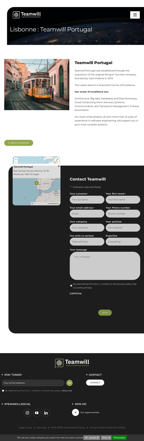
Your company (80, 221)
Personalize (119, 437)
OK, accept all (92, 437)
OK (69, 383)
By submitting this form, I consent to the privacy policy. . (106, 286)
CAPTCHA (77, 293)
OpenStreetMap (40, 205)
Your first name (117, 193)
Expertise (113, 235)
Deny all (106, 437)
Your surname (80, 193)
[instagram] (27, 413)
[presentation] (92, 301)
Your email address (83, 207)
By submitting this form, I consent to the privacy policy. (38, 390)
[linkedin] (46, 413)
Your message (79, 249)
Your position (115, 221)
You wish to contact (83, 235)
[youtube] (37, 413)
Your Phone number (119, 207)
